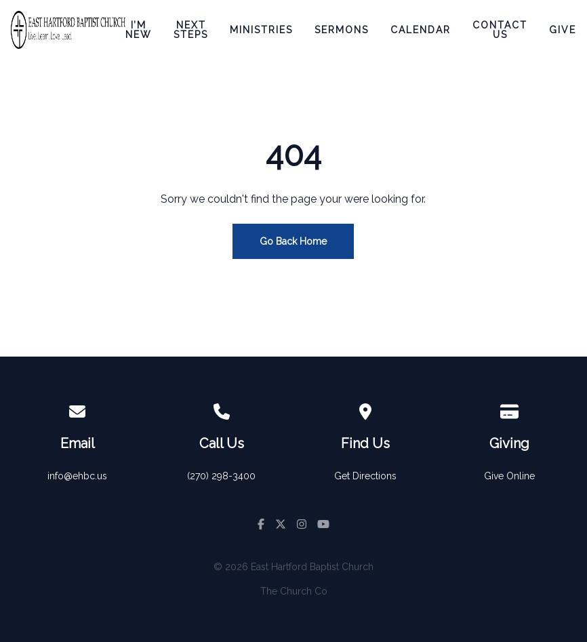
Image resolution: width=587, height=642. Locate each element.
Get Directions (365, 475)
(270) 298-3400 (221, 475)
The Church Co (293, 591)
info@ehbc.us (77, 475)
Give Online (509, 475)
